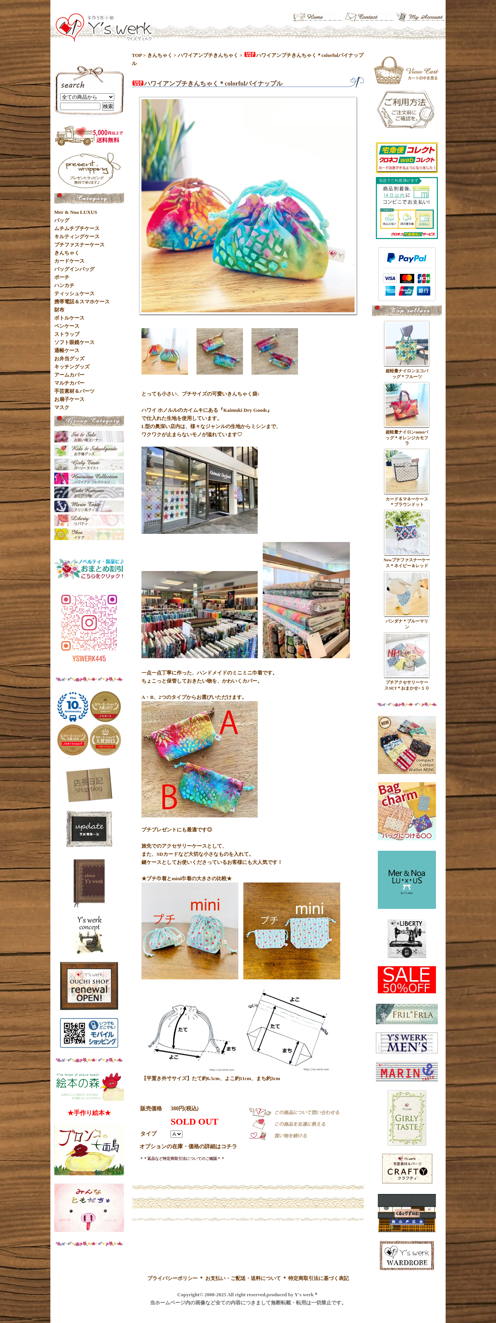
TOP (137, 55)
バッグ (61, 220)
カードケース (69, 261)
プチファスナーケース (79, 245)
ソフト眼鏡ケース (74, 342)
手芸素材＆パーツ (74, 391)
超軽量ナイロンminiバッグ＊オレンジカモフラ (407, 438)
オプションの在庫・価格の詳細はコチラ (188, 1146)
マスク (61, 407)
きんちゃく (159, 55)
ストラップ (66, 334)
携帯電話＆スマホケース (82, 302)
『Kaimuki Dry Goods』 (245, 410)
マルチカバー (69, 383)
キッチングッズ (72, 367)
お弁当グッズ (69, 358)
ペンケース (66, 326)
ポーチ (61, 277)
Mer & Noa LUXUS (75, 212)
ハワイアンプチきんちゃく (208, 55)
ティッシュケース (74, 293)
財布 (59, 310)
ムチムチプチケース (77, 228)
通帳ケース (66, 350)
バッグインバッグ (74, 269)
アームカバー (69, 375)
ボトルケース (69, 318)
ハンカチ (64, 285)
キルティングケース (77, 236)
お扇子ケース (69, 399)
